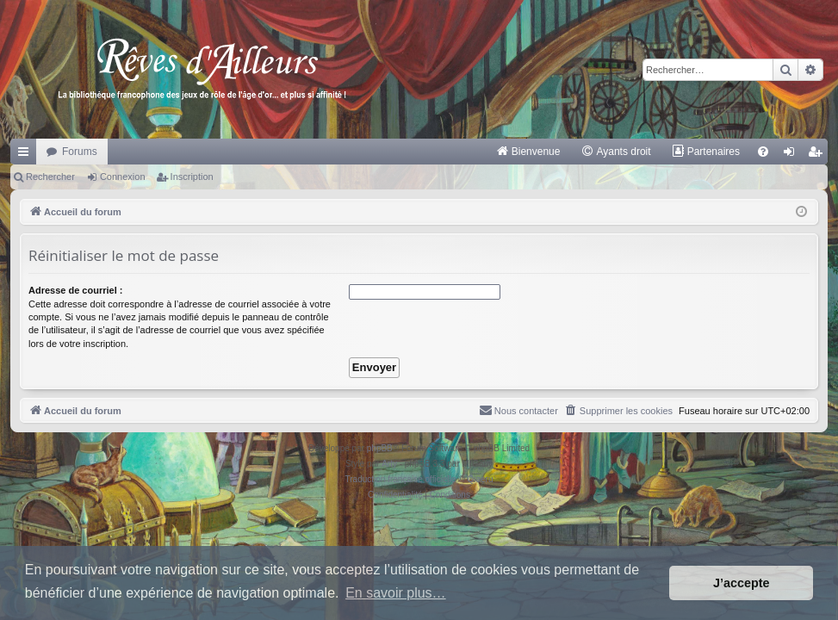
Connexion (123, 176)
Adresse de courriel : (75, 290)
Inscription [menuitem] (819, 155)
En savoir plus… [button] (395, 593)
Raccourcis (26, 155)
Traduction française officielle (400, 479)
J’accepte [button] (741, 583)
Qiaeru (480, 479)
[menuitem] (528, 151)
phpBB (380, 448)
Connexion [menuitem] (793, 155)
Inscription (192, 176)
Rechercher (50, 176)
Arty (389, 463)
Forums (79, 152)
